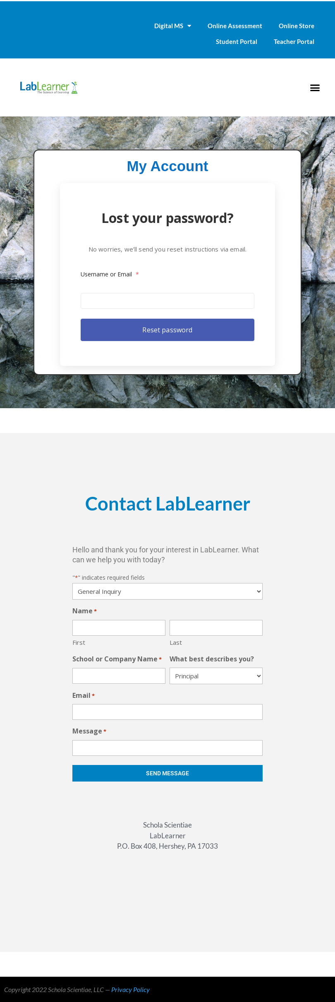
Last (176, 642)
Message (89, 731)
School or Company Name (117, 659)
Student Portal (236, 41)
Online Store (296, 25)
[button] (315, 87)
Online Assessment (235, 25)
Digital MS (172, 26)
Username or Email (118, 272)
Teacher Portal (294, 41)
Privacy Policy (130, 989)
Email (83, 696)
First (78, 642)
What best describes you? (212, 658)
